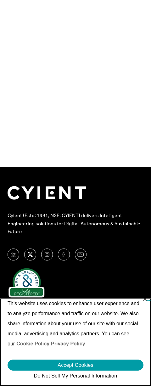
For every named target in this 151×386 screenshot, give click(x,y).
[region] (75, 342)
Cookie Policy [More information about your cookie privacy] (32, 343)
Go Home (70, 109)
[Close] (145, 299)
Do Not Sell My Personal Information (75, 375)
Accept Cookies (75, 365)
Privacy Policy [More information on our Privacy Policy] (68, 343)
